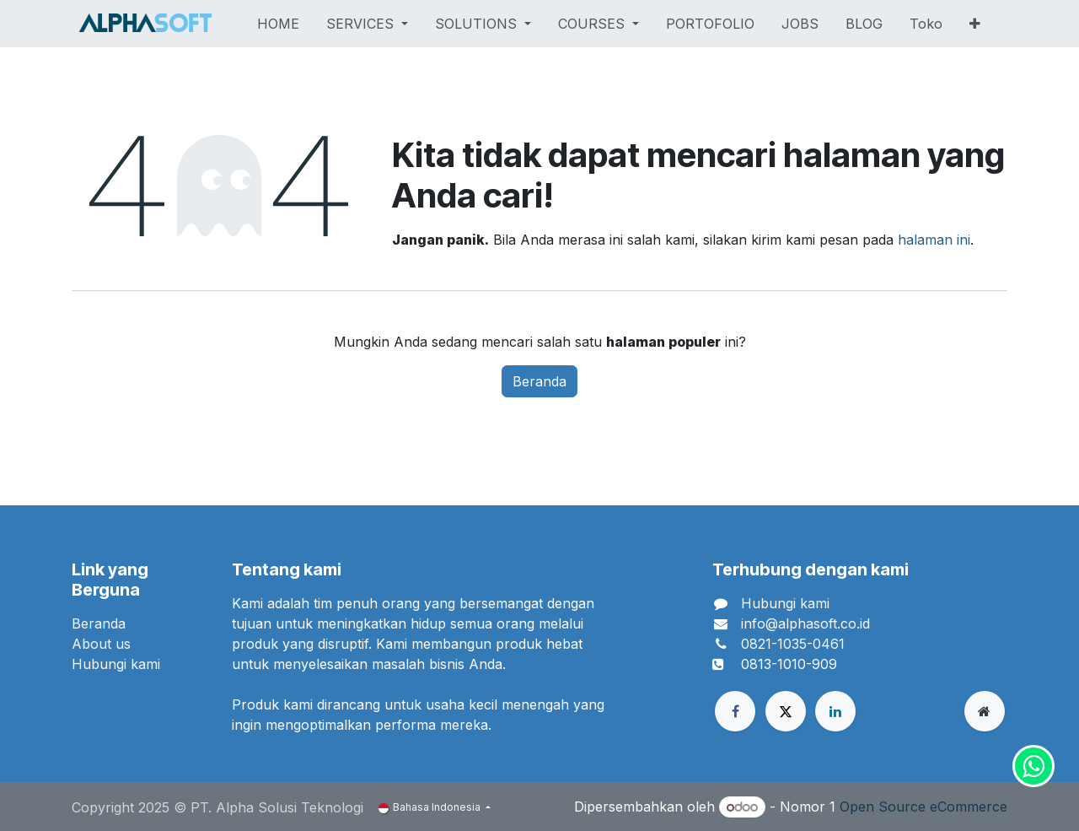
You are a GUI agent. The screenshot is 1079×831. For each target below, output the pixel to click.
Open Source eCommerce (923, 806)
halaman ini (934, 239)
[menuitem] (278, 23)
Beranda (539, 381)
